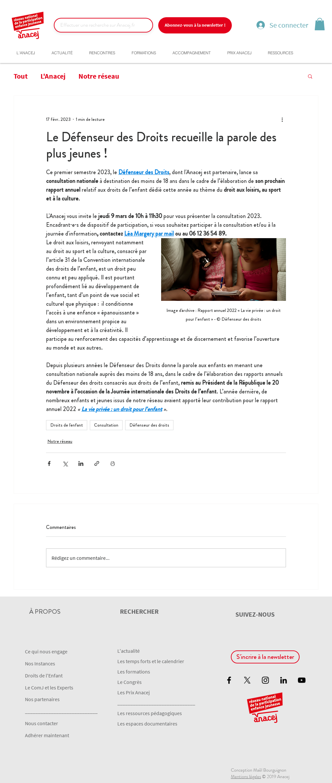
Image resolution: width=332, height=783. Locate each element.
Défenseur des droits (149, 425)
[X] (247, 680)
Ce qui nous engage (46, 651)
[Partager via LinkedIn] (81, 463)
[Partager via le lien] (97, 463)
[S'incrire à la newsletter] (265, 656)
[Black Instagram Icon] (265, 680)
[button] (319, 24)
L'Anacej (53, 76)
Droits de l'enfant (66, 425)
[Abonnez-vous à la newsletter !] (195, 25)
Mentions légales (246, 776)
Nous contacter (41, 723)
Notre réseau (98, 76)
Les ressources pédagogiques (149, 713)
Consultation (106, 425)
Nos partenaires (42, 699)
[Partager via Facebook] (49, 463)
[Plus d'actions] (282, 119)
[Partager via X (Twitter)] (65, 463)
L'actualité (128, 651)
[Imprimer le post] (113, 463)
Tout (21, 76)
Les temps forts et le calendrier (150, 661)
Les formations (133, 671)
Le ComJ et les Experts (49, 687)
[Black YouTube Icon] (301, 680)
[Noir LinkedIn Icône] (283, 680)
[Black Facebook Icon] (229, 680)
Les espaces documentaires (147, 723)
